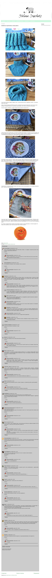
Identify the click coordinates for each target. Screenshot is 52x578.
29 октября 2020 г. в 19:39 (13, 393)
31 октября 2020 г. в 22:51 (10, 504)
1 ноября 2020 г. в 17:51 (14, 317)
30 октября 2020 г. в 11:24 (15, 438)
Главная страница (20, 573)
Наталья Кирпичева (7, 262)
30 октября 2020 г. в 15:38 (16, 445)
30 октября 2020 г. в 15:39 (16, 459)
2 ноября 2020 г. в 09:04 (16, 528)
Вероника (5, 534)
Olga (5, 350)
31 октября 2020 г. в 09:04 (11, 479)
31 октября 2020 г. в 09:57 (16, 485)
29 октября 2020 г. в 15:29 (10, 350)
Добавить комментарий (6, 546)
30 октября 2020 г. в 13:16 (14, 451)
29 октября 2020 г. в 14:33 (11, 337)
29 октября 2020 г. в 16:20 (15, 366)
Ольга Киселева (6, 248)
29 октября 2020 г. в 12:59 (14, 262)
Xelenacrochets (9, 255)
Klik (7, 295)
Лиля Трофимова (7, 451)
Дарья (5, 504)
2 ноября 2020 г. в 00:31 (11, 520)
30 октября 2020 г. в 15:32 (16, 374)
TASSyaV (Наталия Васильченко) (9, 407)
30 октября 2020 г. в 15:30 (16, 343)
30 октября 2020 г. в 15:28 (16, 301)
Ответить (5, 251)
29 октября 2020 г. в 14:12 (18, 289)
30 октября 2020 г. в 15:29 (16, 330)
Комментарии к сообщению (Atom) (11, 575)
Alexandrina (8, 307)
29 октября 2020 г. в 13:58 (16, 269)
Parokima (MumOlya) (7, 438)
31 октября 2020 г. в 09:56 (16, 313)
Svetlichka (5, 520)
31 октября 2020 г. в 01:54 (14, 307)
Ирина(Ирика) (6, 393)
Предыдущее (36, 573)
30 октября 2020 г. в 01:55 (12, 295)
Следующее (3, 573)
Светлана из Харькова (10, 289)
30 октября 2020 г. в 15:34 (16, 401)
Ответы (6, 253)
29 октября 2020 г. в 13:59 (16, 255)
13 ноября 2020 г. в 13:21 (16, 540)
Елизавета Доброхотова (8, 491)
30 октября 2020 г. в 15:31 (16, 358)
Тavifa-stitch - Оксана (7, 366)
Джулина (5, 337)
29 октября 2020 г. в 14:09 (15, 324)
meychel (5, 479)
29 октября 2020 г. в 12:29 (13, 248)
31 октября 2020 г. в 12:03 (16, 491)
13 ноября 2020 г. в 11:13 (11, 534)
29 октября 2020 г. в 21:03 (19, 407)
